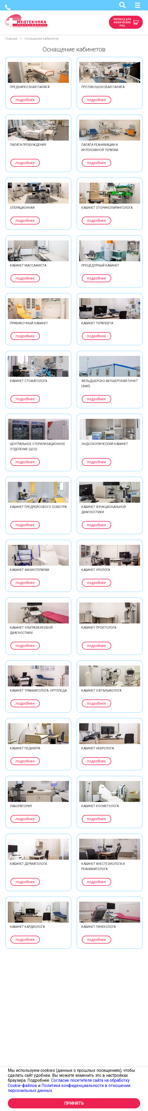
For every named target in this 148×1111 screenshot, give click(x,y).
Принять (74, 1103)
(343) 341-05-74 (8, 7)
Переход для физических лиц (122, 22)
